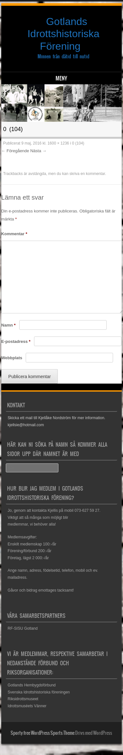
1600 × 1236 (58, 143)
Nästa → (38, 150)
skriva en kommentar (87, 173)
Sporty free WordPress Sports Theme (43, 732)
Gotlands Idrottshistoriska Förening (63, 34)
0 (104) (78, 143)
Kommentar (14, 233)
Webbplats (11, 357)
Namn (8, 325)
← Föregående (15, 150)
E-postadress (16, 341)
